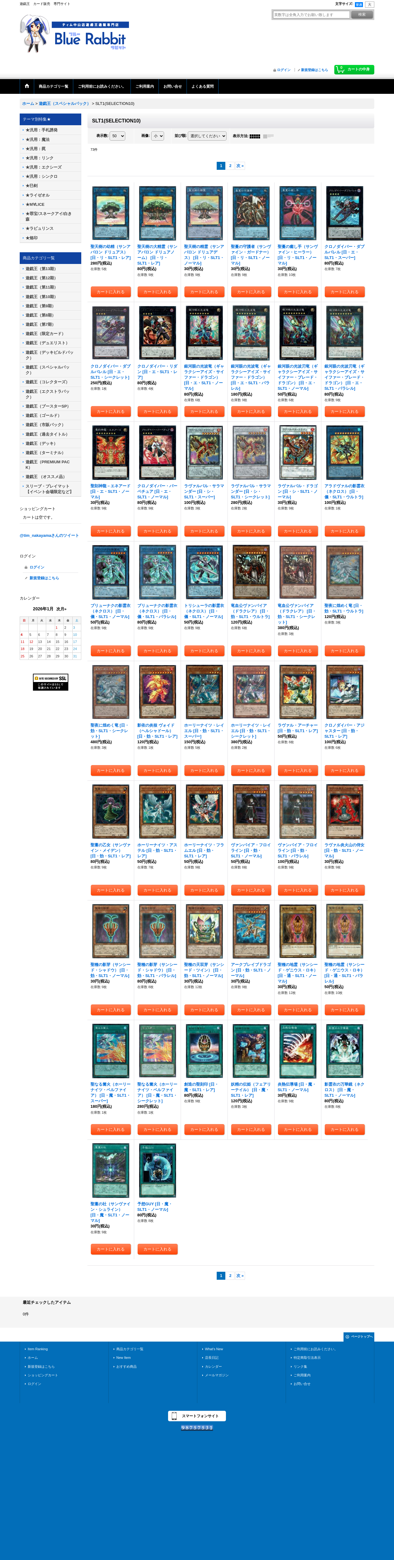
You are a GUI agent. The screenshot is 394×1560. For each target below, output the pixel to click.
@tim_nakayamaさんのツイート (49, 535)
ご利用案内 (302, 1375)
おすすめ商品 (126, 1366)
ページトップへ (362, 1336)
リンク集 (300, 1366)
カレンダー (213, 1366)
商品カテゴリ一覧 (129, 1349)
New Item (123, 1357)
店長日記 (212, 1357)
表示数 (102, 136)
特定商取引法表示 (307, 1357)
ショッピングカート (43, 1375)
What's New (214, 1349)
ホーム (33, 1357)
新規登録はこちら (314, 70)
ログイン (284, 70)
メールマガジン (217, 1375)
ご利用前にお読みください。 (316, 1349)
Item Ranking (38, 1349)
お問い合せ (302, 1384)
